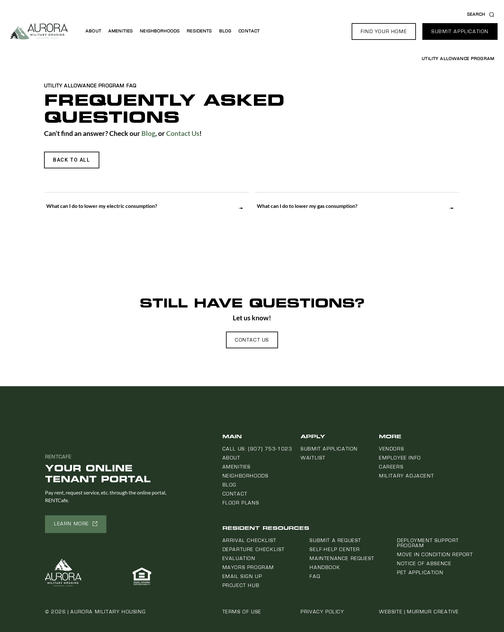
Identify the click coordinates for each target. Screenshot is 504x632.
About (93, 31)
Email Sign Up (242, 576)
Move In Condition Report (435, 554)
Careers (391, 466)
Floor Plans (240, 502)
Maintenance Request (342, 558)
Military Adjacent (406, 475)
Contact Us (182, 133)
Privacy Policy (322, 611)
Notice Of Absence (424, 563)
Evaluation (239, 558)
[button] (384, 31)
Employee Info (400, 457)
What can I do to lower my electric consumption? (101, 206)
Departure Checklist (253, 549)
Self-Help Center (335, 549)
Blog (225, 31)
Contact (249, 31)
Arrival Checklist (249, 540)
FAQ (315, 576)
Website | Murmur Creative (419, 611)
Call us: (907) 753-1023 (257, 448)
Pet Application (420, 572)
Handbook (325, 567)
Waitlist (313, 457)
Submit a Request (335, 540)
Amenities (120, 31)
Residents (199, 31)
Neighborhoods (160, 31)
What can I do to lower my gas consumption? (307, 206)
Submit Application (329, 448)
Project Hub (241, 585)
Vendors (391, 448)
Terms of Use (241, 611)
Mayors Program (248, 567)
